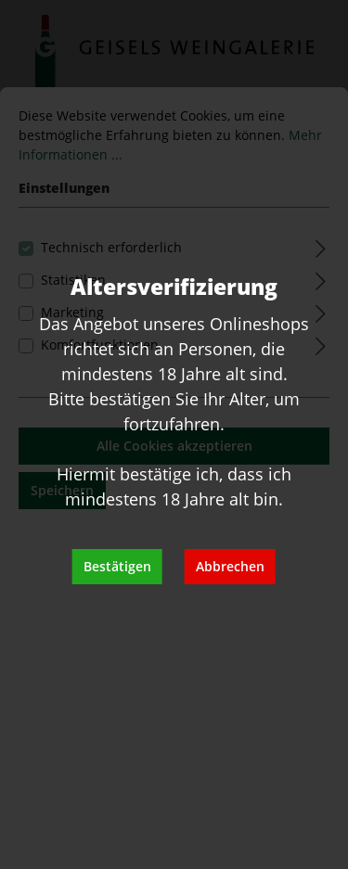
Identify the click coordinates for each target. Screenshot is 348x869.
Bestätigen (117, 566)
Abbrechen (230, 566)
